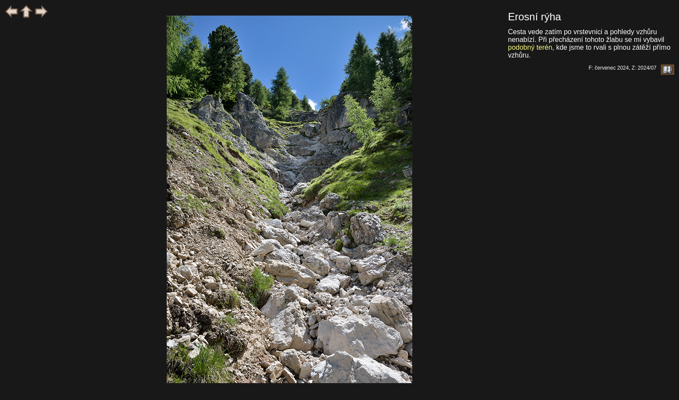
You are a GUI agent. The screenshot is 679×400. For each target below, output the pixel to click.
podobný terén (530, 47)
